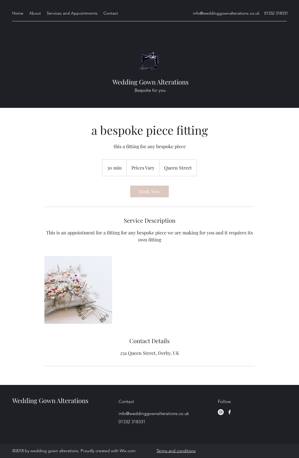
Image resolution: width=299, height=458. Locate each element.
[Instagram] (221, 412)
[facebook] (229, 412)
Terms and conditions (176, 450)
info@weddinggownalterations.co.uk (226, 13)
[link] (149, 191)
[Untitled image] (78, 290)
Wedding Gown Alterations (150, 81)
